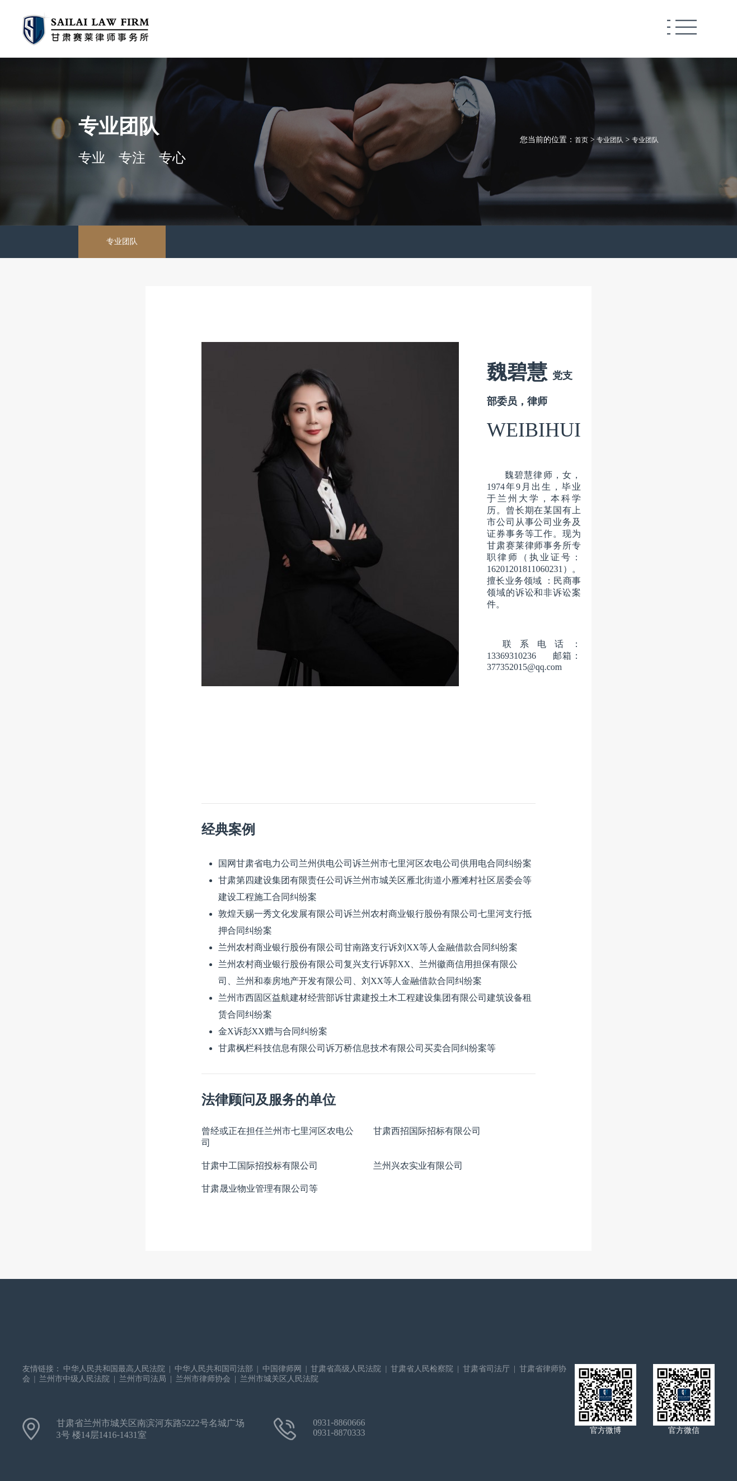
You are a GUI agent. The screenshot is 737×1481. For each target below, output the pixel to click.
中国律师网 (282, 1369)
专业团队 (610, 140)
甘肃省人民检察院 (422, 1369)
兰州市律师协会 (203, 1379)
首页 (581, 140)
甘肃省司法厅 (486, 1369)
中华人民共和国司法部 (214, 1369)
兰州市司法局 (142, 1379)
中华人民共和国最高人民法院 (114, 1369)
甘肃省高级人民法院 (346, 1369)
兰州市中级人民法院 (74, 1379)
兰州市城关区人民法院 (279, 1379)
